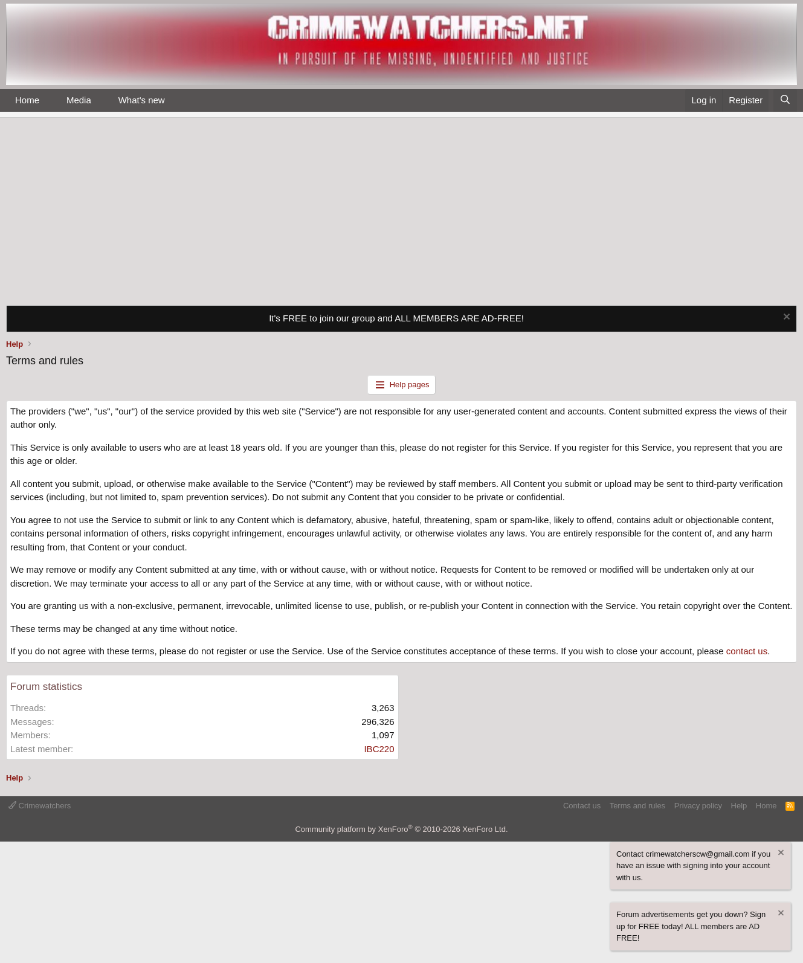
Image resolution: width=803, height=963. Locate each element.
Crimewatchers (39, 805)
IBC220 (379, 749)
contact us (746, 651)
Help (739, 805)
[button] (48, 100)
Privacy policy (698, 805)
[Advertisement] (401, 208)
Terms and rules (637, 805)
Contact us (582, 805)
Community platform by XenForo (401, 829)
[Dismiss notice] (785, 318)
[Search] (785, 100)
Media (78, 100)
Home (27, 100)
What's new (141, 100)
